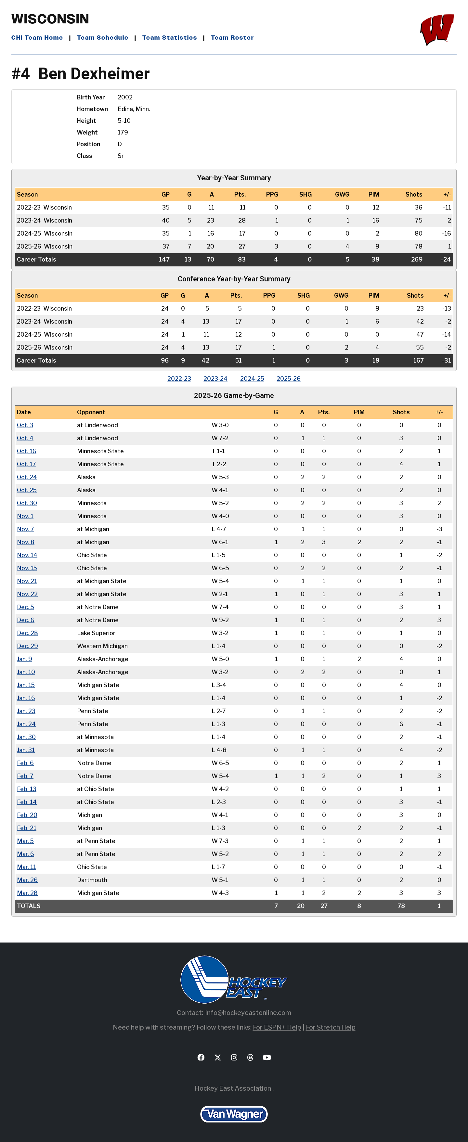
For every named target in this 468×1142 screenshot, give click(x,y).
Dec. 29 (27, 645)
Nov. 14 (27, 554)
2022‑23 (178, 378)
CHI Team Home (37, 38)
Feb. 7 (25, 775)
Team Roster (232, 38)
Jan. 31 (26, 749)
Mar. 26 (27, 879)
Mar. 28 (27, 892)
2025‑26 (290, 378)
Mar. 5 (25, 840)
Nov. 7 (25, 528)
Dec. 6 (25, 619)
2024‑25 (252, 378)
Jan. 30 (26, 736)
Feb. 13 (26, 788)
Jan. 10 (26, 671)
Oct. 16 (27, 450)
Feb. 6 (25, 762)
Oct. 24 (27, 476)
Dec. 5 (25, 606)
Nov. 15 (27, 567)
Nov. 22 (27, 593)
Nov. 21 (27, 580)
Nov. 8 (25, 541)
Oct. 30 (27, 502)
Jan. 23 (26, 710)
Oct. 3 (25, 424)
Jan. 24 (26, 723)
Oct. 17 (26, 463)
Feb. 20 (27, 814)
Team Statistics (169, 38)
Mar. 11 (26, 866)
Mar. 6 (25, 853)
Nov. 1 (25, 515)
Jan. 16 (26, 697)
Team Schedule (103, 38)
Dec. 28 (27, 632)
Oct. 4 (25, 437)
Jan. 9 (24, 658)
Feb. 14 (27, 801)
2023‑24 (215, 378)
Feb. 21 (26, 827)
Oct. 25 (27, 489)
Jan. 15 (26, 684)
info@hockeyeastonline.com (248, 1012)
